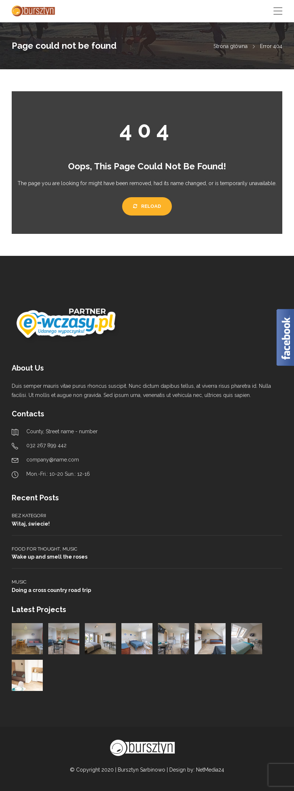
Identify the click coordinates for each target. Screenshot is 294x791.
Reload (147, 206)
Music (70, 549)
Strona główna (231, 46)
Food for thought (36, 549)
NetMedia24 (210, 770)
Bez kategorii (29, 515)
